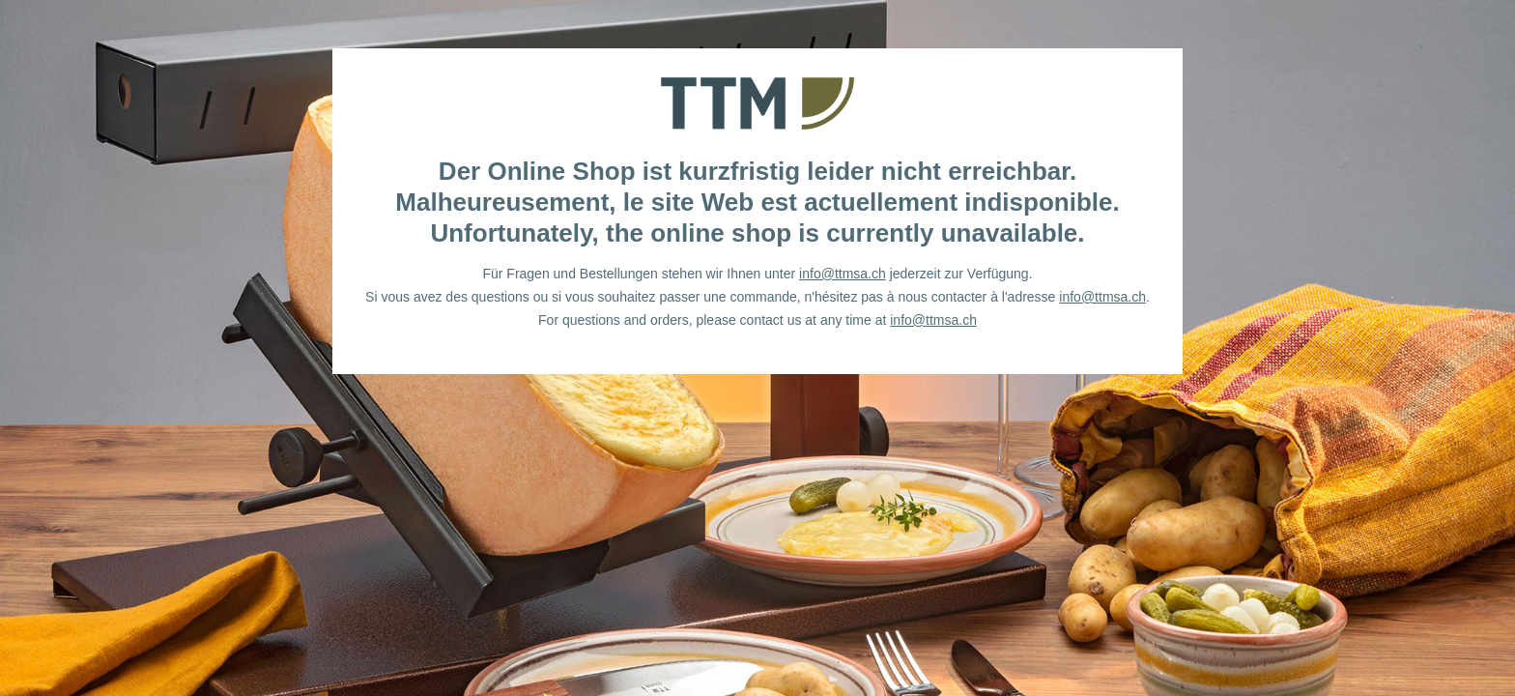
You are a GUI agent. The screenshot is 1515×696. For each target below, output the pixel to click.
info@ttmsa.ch (842, 273)
